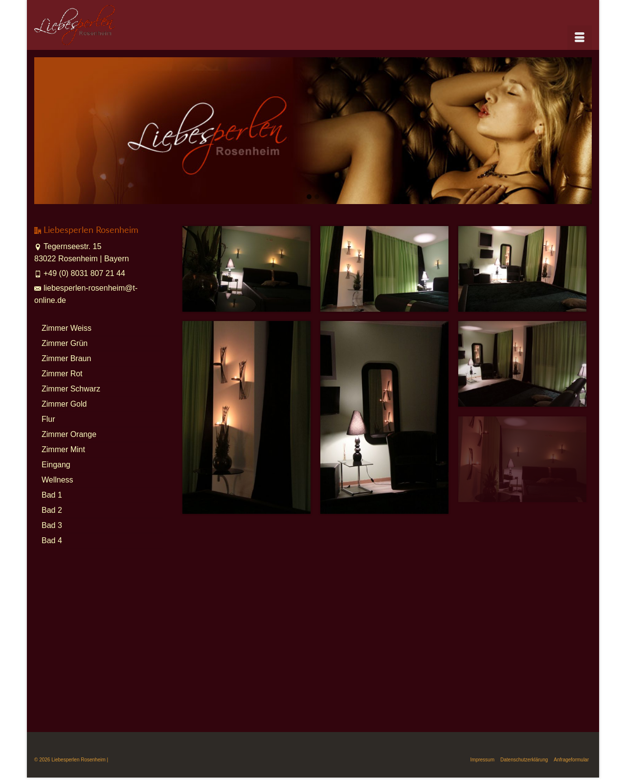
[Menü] (579, 37)
